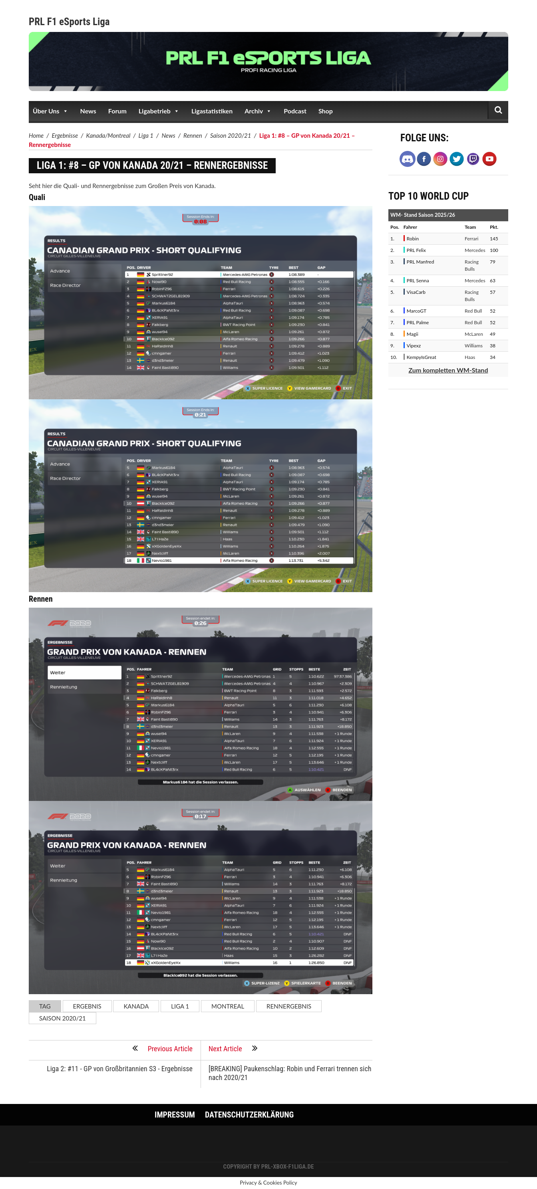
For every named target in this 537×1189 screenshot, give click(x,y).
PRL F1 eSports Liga (69, 22)
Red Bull (473, 311)
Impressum (175, 1115)
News (88, 111)
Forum (117, 111)
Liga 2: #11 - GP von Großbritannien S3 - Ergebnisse (120, 1068)
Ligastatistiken (212, 111)
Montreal (227, 1006)
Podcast (295, 111)
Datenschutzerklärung (249, 1115)
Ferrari (471, 239)
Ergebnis (87, 1006)
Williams (474, 346)
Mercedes (475, 250)
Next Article (233, 1048)
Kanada (136, 1006)
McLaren (474, 334)
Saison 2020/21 (62, 1018)
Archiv (258, 111)
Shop (325, 111)
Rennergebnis (289, 1006)
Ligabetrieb (159, 111)
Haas (470, 357)
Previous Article (162, 1048)
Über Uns (50, 111)
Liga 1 (180, 1006)
